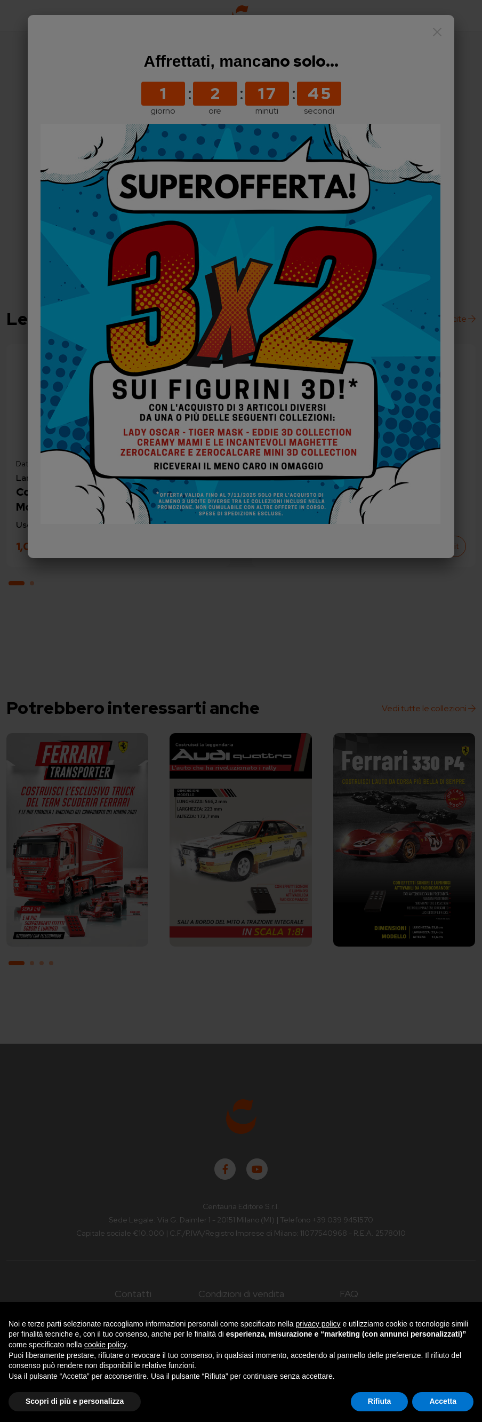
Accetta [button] (442, 1401)
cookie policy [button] (105, 1344)
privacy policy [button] (318, 1324)
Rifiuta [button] (379, 1401)
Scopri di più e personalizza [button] (75, 1401)
